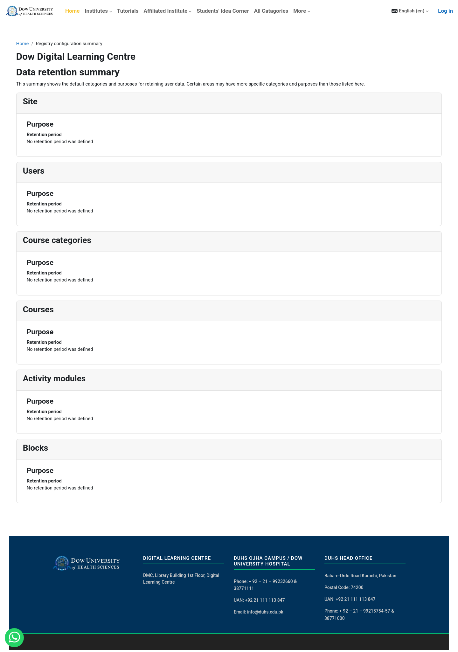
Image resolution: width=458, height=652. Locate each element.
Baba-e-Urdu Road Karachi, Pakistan (360, 577)
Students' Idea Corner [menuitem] (223, 11)
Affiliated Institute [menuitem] (166, 11)
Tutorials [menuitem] (128, 11)
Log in (445, 11)
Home (29, 43)
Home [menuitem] (72, 11)
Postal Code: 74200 (344, 589)
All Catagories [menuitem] (271, 11)
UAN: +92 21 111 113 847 (259, 602)
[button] (410, 11)
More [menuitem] (299, 11)
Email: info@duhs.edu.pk (258, 614)
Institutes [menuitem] (96, 11)
